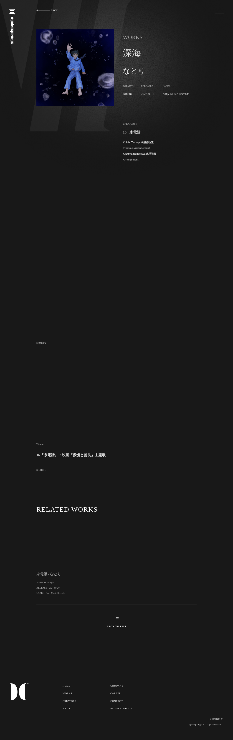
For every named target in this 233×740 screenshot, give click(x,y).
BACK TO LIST (116, 632)
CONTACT (117, 707)
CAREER (116, 699)
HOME (67, 692)
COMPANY (117, 692)
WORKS (67, 699)
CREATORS (69, 707)
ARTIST (67, 714)
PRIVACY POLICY (122, 714)
